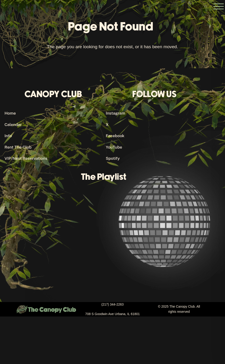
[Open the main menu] (218, 6)
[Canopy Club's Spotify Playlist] (105, 234)
